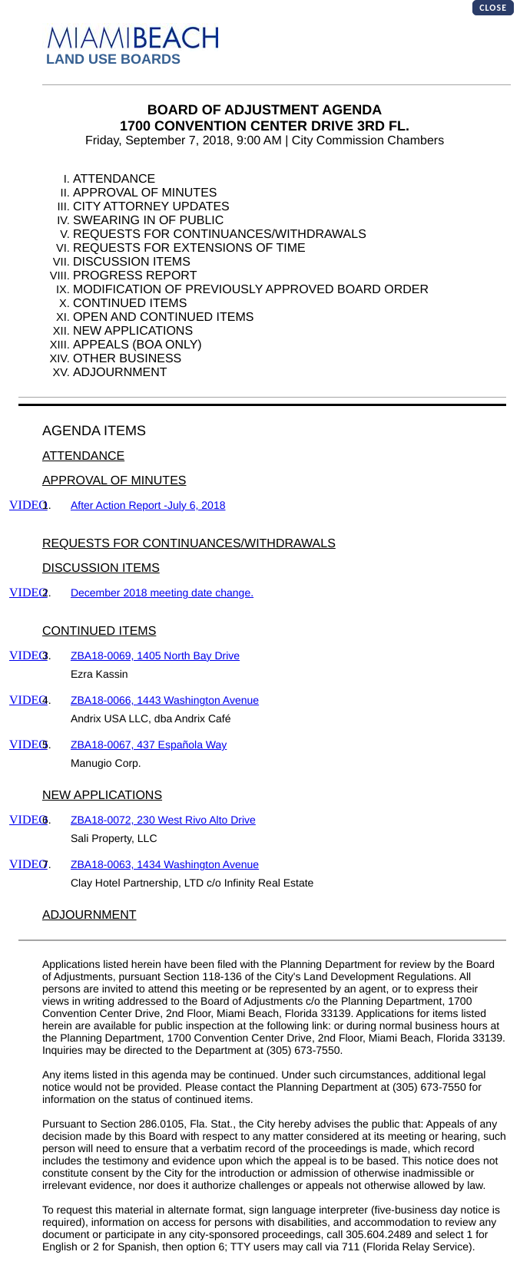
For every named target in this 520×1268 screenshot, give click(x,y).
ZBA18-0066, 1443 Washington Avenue (165, 700)
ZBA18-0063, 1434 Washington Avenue (165, 864)
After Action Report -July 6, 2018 (148, 505)
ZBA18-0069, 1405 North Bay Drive (155, 655)
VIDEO (28, 505)
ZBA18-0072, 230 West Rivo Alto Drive (163, 820)
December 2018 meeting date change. (162, 592)
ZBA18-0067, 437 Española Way (149, 744)
